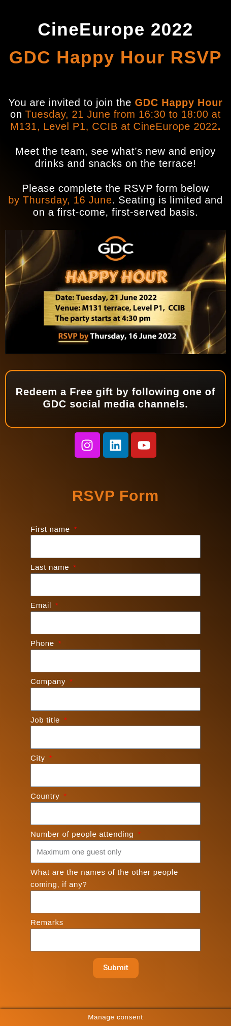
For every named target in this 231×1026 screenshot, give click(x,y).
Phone (43, 643)
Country (46, 796)
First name (51, 529)
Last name (51, 567)
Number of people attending (83, 834)
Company (49, 681)
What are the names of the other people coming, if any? (104, 878)
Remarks (46, 922)
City (39, 758)
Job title (46, 719)
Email (42, 605)
